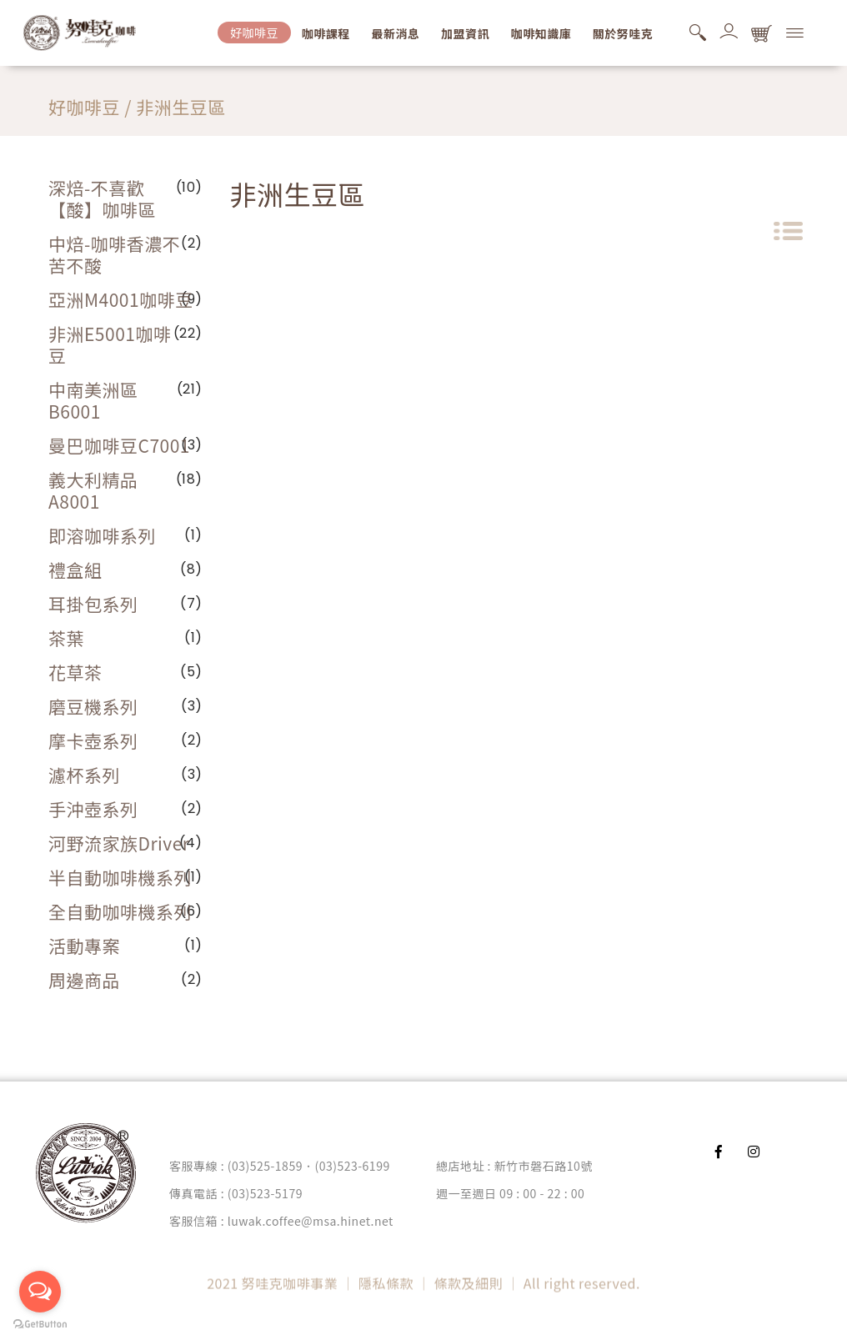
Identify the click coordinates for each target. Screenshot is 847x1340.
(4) (191, 842)
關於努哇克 (623, 33)
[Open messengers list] (40, 1291)
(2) (192, 740)
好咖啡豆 (254, 32)
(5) (191, 671)
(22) (188, 333)
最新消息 (395, 33)
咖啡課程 (326, 33)
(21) (190, 389)
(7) (191, 603)
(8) (191, 569)
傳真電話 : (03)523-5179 (236, 1193)
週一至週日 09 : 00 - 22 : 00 (510, 1193)
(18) (189, 479)
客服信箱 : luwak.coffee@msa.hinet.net (281, 1220)
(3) (192, 444)
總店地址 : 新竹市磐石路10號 (514, 1165)
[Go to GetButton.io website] (40, 1323)
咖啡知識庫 (541, 33)
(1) (193, 535)
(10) (189, 187)
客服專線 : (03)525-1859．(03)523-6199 (279, 1165)
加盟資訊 (465, 33)
